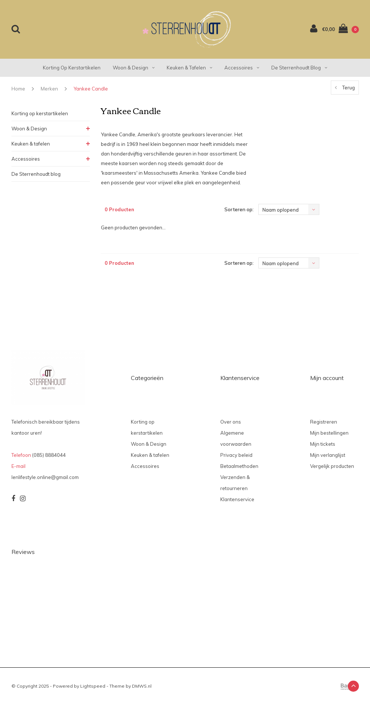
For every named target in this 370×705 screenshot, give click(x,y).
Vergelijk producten (332, 466)
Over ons (230, 422)
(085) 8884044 (49, 455)
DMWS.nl (142, 686)
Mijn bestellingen (329, 433)
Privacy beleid (236, 455)
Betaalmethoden (239, 466)
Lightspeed (92, 686)
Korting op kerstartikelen (72, 68)
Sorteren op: (239, 209)
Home (18, 89)
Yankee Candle (91, 89)
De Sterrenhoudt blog (299, 68)
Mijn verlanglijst (327, 455)
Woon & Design (134, 68)
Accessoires (241, 68)
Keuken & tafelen (189, 68)
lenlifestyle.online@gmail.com (45, 477)
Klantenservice (237, 499)
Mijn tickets (322, 444)
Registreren (323, 422)
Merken (49, 89)
